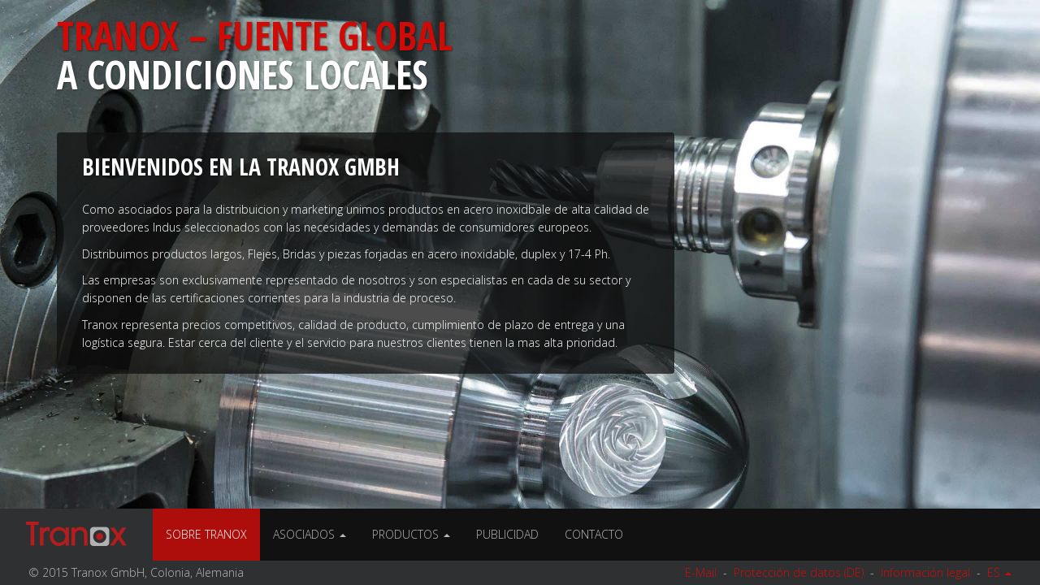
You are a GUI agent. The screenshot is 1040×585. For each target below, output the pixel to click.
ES (999, 572)
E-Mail (701, 572)
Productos (411, 534)
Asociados (309, 534)
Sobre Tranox (206, 534)
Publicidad (507, 534)
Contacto (594, 534)
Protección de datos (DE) (799, 572)
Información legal (925, 572)
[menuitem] (411, 535)
